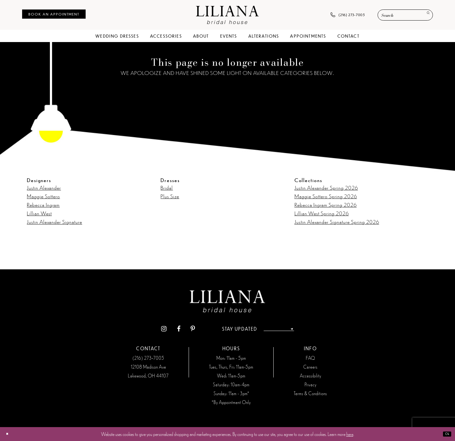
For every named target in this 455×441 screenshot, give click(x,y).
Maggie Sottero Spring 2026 (325, 196)
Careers (310, 367)
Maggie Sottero (43, 196)
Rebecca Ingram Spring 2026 (325, 204)
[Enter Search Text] (405, 15)
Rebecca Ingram (43, 204)
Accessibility (310, 375)
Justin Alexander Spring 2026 (326, 187)
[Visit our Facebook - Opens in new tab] (168, 329)
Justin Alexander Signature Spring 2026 (336, 221)
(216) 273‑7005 (148, 358)
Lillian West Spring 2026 (321, 213)
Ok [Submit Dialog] (444, 434)
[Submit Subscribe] (301, 328)
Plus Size (170, 196)
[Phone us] (347, 15)
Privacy (311, 384)
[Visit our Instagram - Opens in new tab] (153, 329)
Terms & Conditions (310, 393)
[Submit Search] (425, 15)
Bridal (167, 187)
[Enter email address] (279, 328)
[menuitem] (54, 14)
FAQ (310, 358)
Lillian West (39, 213)
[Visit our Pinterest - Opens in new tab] (182, 329)
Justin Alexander (44, 187)
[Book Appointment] (54, 14)
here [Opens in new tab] (349, 434)
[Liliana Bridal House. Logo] (227, 14)
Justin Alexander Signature (54, 221)
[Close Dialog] (9, 433)
